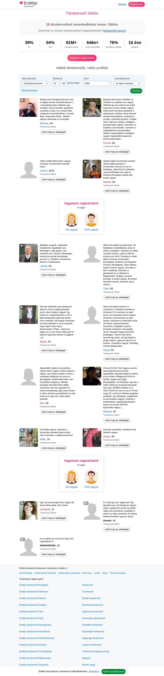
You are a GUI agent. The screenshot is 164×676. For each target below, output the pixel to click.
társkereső (87, 585)
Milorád (107, 411)
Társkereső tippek (118, 573)
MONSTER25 (47, 545)
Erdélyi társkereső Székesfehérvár (36, 638)
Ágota (43, 341)
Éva (42, 403)
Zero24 (107, 520)
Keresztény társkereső (93, 618)
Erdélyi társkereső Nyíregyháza (35, 625)
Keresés (136, 91)
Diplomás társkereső (92, 611)
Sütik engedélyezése (113, 671)
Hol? (86, 78)
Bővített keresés (29, 90)
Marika (107, 182)
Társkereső (88, 591)
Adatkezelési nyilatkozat (69, 573)
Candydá (45, 509)
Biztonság (86, 573)
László (43, 266)
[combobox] (97, 83)
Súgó (104, 573)
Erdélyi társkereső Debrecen (33, 591)
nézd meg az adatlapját (53, 132)
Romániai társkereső (92, 605)
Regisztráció (136, 4)
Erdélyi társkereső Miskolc (32, 598)
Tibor (106, 288)
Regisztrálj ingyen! (114, 30)
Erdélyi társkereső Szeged (32, 605)
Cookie (97, 573)
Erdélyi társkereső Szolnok (33, 645)
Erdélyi (28, 4)
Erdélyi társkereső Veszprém (34, 664)
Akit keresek (29, 78)
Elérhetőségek (25, 573)
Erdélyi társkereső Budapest (33, 585)
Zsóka (106, 436)
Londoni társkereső (92, 645)
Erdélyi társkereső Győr (31, 618)
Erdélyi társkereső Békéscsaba (35, 658)
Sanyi (106, 350)
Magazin (86, 658)
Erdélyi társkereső (91, 598)
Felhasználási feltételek (45, 573)
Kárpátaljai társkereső (93, 631)
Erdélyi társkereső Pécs (31, 611)
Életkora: (58, 78)
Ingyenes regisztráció (82, 57)
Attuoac (44, 123)
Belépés (122, 4)
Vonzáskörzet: (122, 78)
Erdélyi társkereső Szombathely (35, 651)
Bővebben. (94, 671)
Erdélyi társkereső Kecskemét (34, 631)
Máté (42, 439)
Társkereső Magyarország (95, 651)
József (43, 170)
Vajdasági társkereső (92, 638)
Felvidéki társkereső (92, 625)
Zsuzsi (107, 143)
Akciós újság (88, 664)
